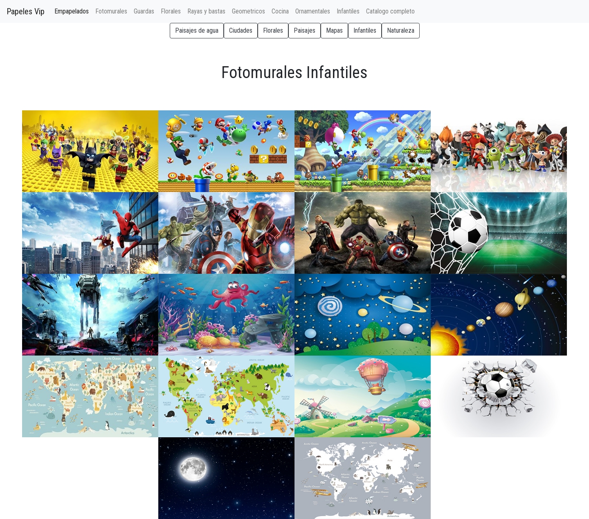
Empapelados (73, 11)
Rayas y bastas (206, 11)
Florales (171, 11)
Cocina (280, 11)
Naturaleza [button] (400, 30)
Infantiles (348, 11)
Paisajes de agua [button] (196, 30)
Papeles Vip (26, 11)
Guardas (144, 11)
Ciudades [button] (240, 30)
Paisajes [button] (304, 30)
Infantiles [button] (364, 30)
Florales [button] (273, 30)
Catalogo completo (390, 11)
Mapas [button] (334, 30)
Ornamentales (312, 11)
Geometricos (248, 11)
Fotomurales (111, 11)
